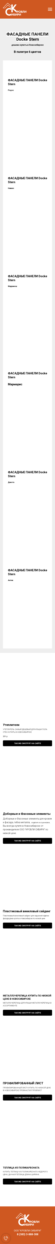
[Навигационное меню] (50, 9)
